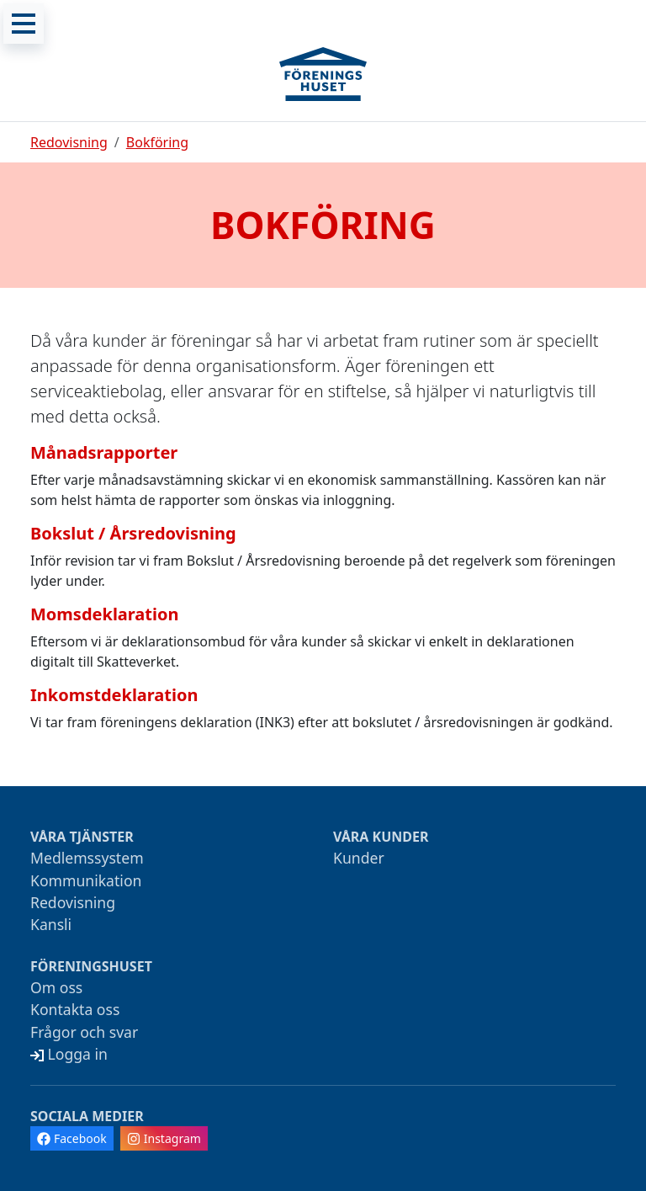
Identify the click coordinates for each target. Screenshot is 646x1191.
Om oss (56, 987)
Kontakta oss (74, 1009)
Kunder (358, 858)
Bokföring (157, 142)
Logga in (69, 1054)
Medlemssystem (87, 858)
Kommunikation (85, 880)
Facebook (72, 1138)
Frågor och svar (84, 1032)
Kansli (50, 924)
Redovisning (69, 142)
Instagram (164, 1138)
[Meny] (23, 23)
